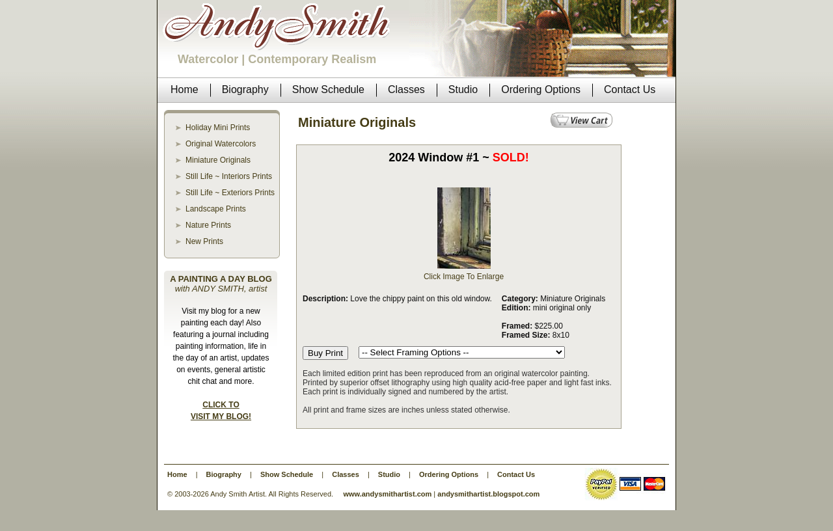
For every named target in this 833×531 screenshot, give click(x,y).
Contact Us (516, 474)
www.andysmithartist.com (387, 494)
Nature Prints (208, 225)
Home (177, 474)
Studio (389, 474)
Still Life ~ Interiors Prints (228, 176)
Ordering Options (448, 474)
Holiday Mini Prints (217, 127)
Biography (223, 474)
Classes (345, 474)
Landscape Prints (215, 208)
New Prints (204, 241)
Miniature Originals (218, 160)
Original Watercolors (220, 143)
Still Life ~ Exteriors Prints (230, 192)
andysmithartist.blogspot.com (488, 494)
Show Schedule (286, 474)
